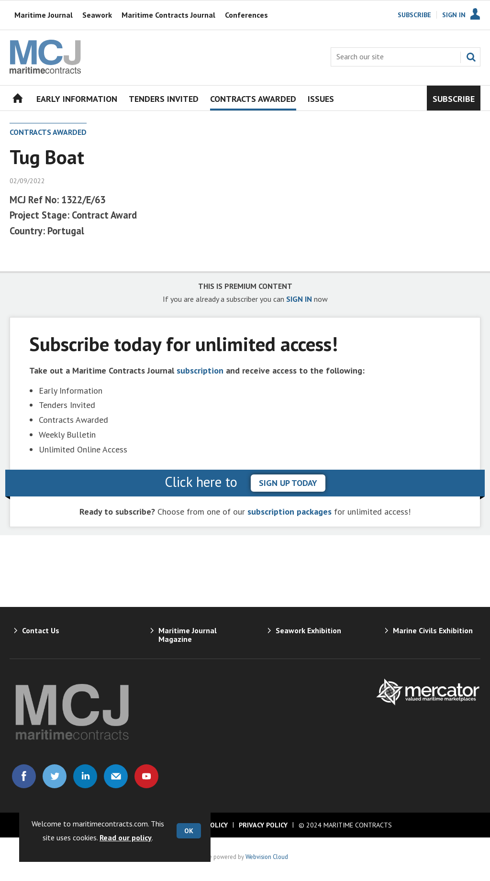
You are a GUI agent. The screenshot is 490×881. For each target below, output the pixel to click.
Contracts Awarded (48, 132)
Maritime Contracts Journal (168, 15)
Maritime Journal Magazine (187, 635)
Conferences (246, 15)
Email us (115, 776)
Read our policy (126, 837)
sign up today (288, 482)
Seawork (97, 15)
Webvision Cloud (266, 856)
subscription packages (289, 511)
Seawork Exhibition (308, 630)
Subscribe (414, 15)
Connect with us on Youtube (146, 776)
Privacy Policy (263, 825)
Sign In (454, 15)
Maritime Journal (43, 15)
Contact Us (40, 630)
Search (471, 57)
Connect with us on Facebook (23, 776)
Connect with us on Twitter (54, 776)
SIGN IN (299, 299)
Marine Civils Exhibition (433, 630)
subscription (200, 370)
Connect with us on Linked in (85, 776)
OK (188, 830)
